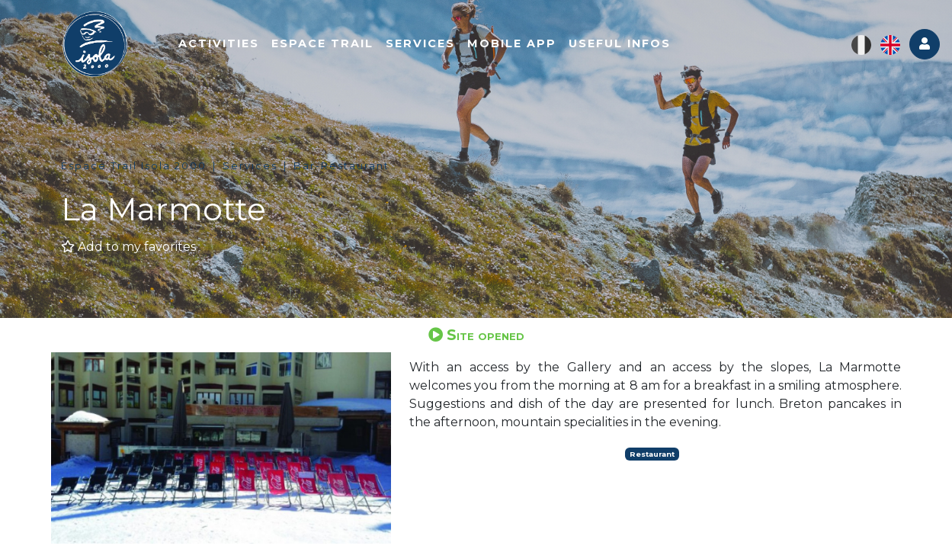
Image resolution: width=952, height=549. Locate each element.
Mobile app (511, 43)
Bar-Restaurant (341, 166)
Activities (218, 43)
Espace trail (322, 43)
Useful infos (620, 43)
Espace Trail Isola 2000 (134, 166)
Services (420, 43)
